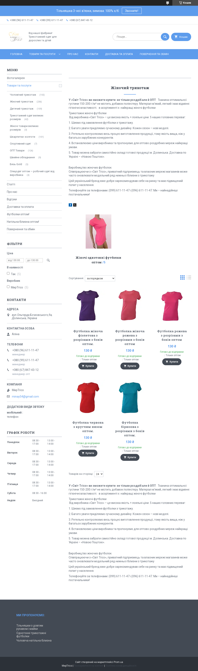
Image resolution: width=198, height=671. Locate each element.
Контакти (91, 54)
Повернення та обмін (154, 54)
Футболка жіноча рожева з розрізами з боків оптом (129, 337)
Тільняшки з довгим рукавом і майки (29, 627)
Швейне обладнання (22, 157)
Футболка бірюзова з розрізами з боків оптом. (129, 428)
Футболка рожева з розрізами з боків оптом (172, 335)
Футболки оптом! (18, 214)
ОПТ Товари (17, 150)
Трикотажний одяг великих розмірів (26, 117)
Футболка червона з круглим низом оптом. (87, 426)
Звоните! (131, 11)
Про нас (72, 54)
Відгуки (12, 199)
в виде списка (189, 278)
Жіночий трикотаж (21, 101)
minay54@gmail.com (25, 396)
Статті (11, 184)
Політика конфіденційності (120, 665)
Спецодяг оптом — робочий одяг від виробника (32, 173)
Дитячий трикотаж (21, 108)
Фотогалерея (16, 78)
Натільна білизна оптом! (23, 221)
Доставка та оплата (119, 54)
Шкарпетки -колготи (22, 136)
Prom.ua (118, 662)
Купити (90, 366)
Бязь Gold (16, 164)
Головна (16, 54)
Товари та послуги (42, 54)
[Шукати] (165, 37)
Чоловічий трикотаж (23, 94)
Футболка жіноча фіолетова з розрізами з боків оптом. (88, 337)
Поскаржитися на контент (89, 665)
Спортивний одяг (20, 143)
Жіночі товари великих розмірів (24, 127)
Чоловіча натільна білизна (34, 640)
